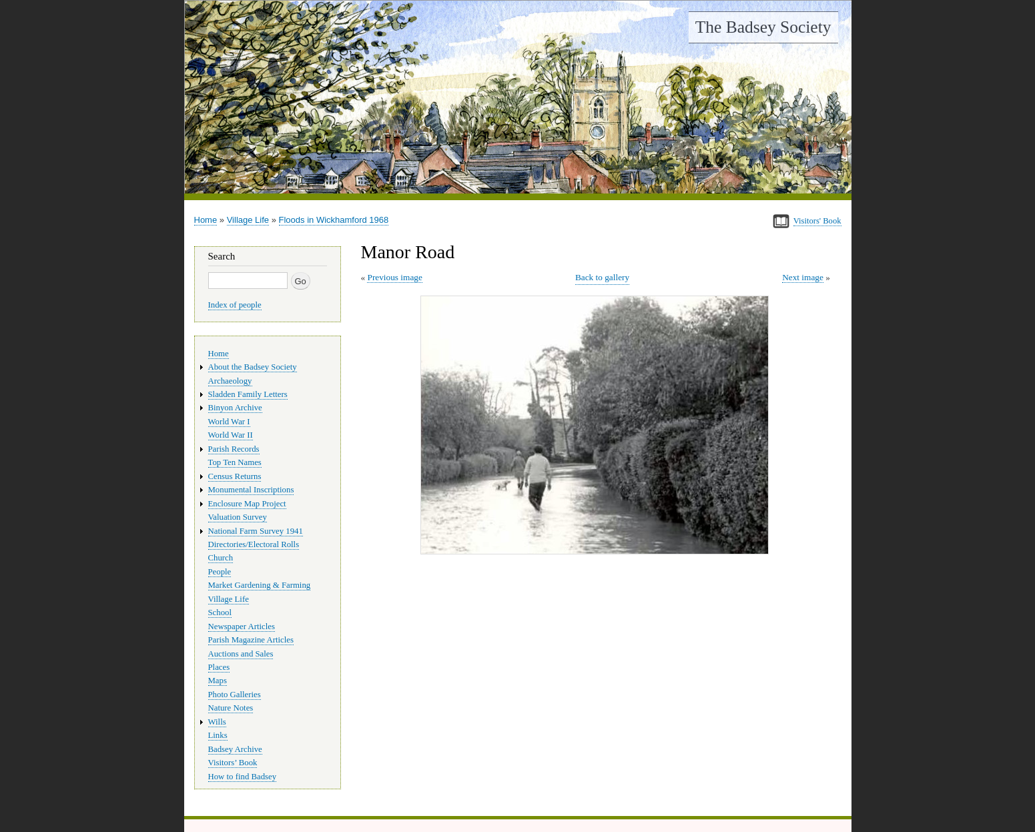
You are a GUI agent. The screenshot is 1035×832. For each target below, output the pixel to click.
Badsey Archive (235, 749)
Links (218, 735)
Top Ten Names (235, 462)
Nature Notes (231, 708)
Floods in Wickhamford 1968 (334, 220)
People (220, 571)
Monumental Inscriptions (251, 489)
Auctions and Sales (241, 654)
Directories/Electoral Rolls (254, 544)
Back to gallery (602, 277)
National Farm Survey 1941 (255, 531)
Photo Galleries (234, 694)
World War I (229, 421)
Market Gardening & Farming (259, 585)
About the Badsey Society (252, 367)
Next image (802, 277)
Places (219, 667)
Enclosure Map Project (247, 503)
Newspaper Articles (241, 626)
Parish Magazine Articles (251, 640)
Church (221, 557)
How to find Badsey (242, 776)
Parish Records (234, 449)
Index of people (235, 305)
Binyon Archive (235, 407)
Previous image (394, 277)
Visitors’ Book (233, 762)
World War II (230, 435)
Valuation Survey (237, 517)
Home (206, 220)
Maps (217, 680)
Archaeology (230, 381)
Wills (217, 722)
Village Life (248, 220)
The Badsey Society (763, 27)
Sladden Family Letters (248, 394)
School (220, 612)
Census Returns (235, 476)
